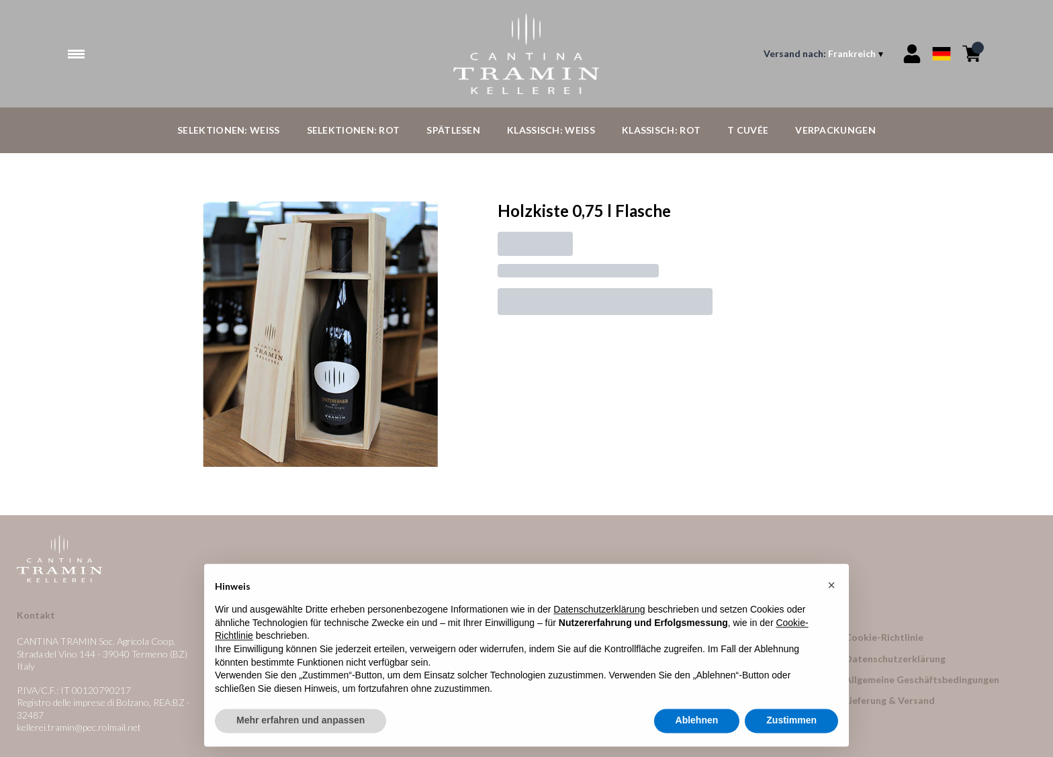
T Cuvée (747, 130)
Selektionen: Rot (353, 130)
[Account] (912, 53)
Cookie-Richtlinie (884, 637)
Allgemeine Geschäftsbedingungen (922, 679)
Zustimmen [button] (791, 724)
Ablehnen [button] (697, 724)
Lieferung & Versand (890, 700)
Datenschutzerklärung (895, 658)
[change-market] (824, 54)
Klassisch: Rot (661, 130)
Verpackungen (835, 130)
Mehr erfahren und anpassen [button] (300, 724)
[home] (526, 53)
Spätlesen (453, 130)
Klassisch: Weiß (551, 130)
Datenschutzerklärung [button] (599, 613)
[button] (831, 589)
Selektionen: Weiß (228, 130)
